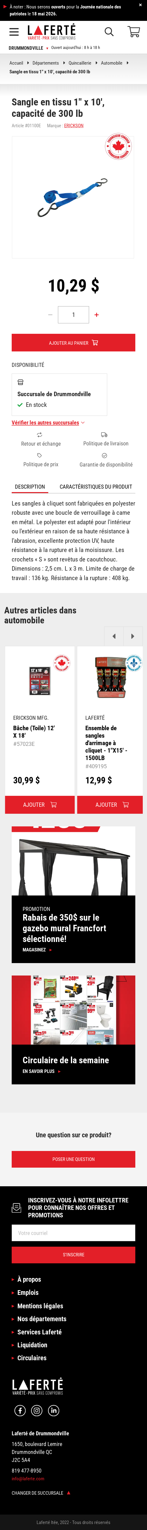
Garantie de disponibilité (106, 460)
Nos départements (41, 1319)
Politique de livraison (106, 439)
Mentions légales (40, 1306)
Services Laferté (39, 1332)
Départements (46, 63)
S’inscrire (73, 1255)
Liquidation (32, 1345)
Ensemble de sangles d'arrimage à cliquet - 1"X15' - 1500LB (106, 743)
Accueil (16, 63)
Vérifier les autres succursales (48, 422)
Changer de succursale (41, 1493)
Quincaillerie (80, 63)
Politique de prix (40, 460)
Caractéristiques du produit (96, 486)
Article (18, 125)
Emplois (28, 1292)
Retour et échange (41, 439)
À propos (29, 1279)
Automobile (111, 63)
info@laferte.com (28, 1479)
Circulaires (32, 1358)
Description (30, 486)
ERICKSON (74, 125)
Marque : (55, 125)
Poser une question (73, 1159)
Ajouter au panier (68, 343)
